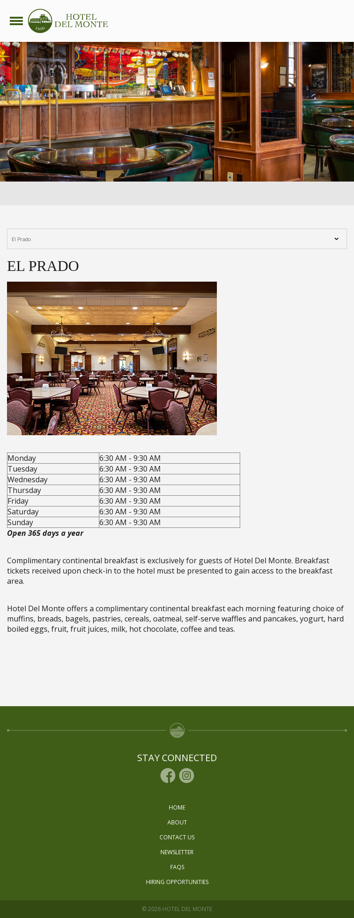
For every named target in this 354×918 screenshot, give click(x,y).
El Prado (29, 239)
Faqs (177, 867)
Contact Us (177, 837)
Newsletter (177, 852)
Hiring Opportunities (177, 882)
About (177, 822)
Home (177, 807)
